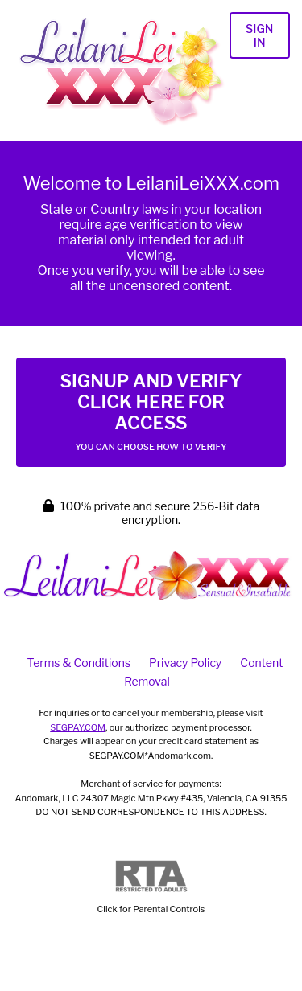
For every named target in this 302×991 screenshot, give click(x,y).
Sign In (259, 35)
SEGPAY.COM (77, 727)
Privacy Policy (185, 663)
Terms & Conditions (78, 663)
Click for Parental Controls (151, 887)
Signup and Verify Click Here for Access (151, 412)
